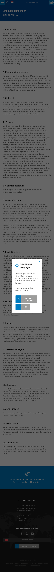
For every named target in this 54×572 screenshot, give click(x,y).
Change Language (28, 299)
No (25, 307)
